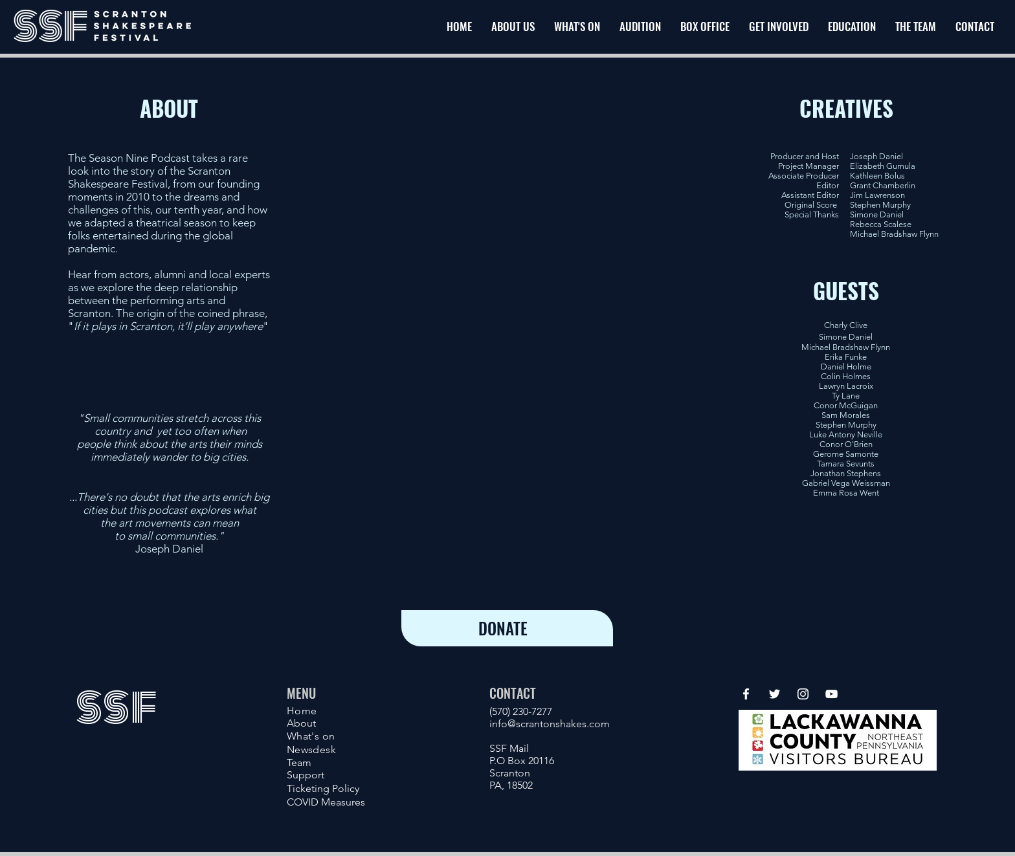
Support (305, 775)
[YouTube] (831, 693)
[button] (778, 26)
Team (299, 762)
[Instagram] (803, 693)
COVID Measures (326, 802)
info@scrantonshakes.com (549, 724)
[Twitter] (774, 693)
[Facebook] (746, 693)
